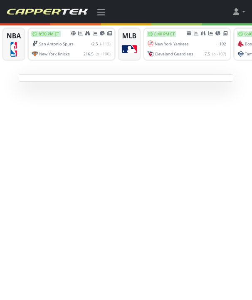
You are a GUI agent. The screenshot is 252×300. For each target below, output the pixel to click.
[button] (239, 11)
